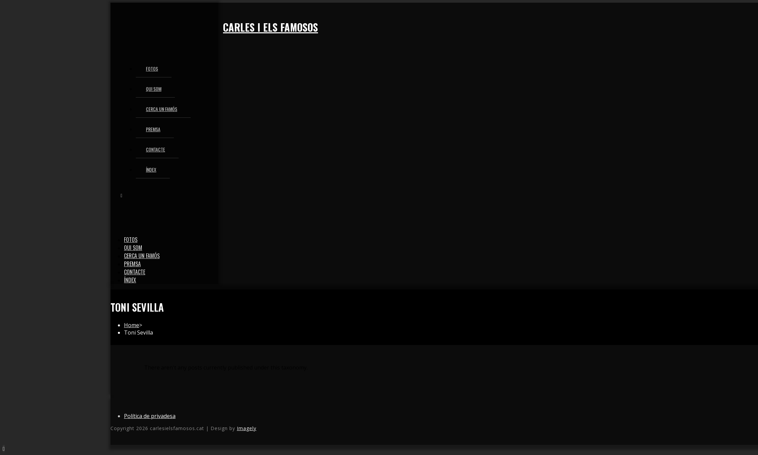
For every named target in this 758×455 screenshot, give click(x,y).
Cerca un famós (142, 256)
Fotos (130, 240)
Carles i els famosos (270, 27)
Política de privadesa (150, 416)
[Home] (131, 325)
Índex (130, 280)
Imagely (246, 428)
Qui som (133, 248)
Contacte (134, 272)
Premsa (132, 264)
